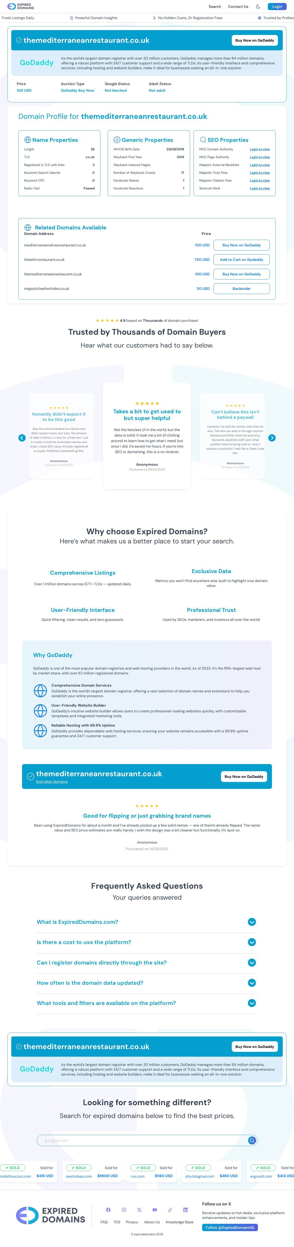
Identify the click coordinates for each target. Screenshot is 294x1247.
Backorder (242, 288)
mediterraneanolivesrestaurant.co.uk (55, 245)
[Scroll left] (22, 438)
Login (277, 6)
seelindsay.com (80, 1176)
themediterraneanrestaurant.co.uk (53, 274)
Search (215, 6)
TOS (116, 1222)
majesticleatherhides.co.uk (46, 288)
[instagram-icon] (124, 1210)
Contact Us (238, 6)
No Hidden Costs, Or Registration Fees (188, 17)
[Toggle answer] (252, 922)
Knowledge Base (179, 1222)
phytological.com (200, 1176)
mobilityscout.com (16, 1176)
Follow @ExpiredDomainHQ (230, 1227)
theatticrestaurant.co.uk (44, 259)
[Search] (252, 1140)
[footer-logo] (50, 1216)
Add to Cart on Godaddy (241, 259)
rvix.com (138, 1176)
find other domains (52, 781)
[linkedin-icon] (185, 1210)
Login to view (260, 149)
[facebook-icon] (108, 1210)
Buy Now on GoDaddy (242, 245)
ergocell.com (262, 1176)
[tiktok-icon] (170, 1210)
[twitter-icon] (139, 1210)
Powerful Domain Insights (94, 17)
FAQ (104, 1222)
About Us (152, 1222)
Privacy (132, 1222)
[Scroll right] (272, 438)
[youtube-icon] (155, 1210)
